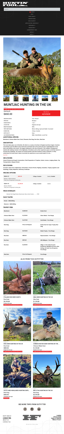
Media (31, 32)
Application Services (31, 23)
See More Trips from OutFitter (32, 404)
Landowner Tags (32, 29)
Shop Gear (32, 16)
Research (31, 25)
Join (32, 14)
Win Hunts (31, 21)
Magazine (32, 27)
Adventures (32, 18)
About (31, 34)
